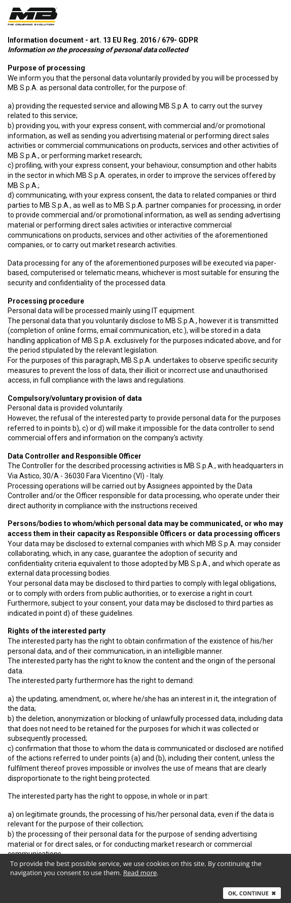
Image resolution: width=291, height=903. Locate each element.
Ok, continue (252, 893)
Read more (140, 872)
